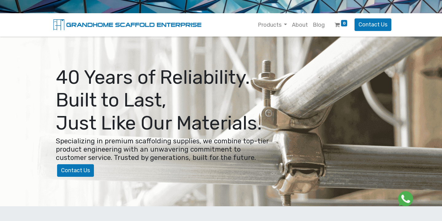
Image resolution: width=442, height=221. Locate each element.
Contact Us (373, 24)
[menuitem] (299, 25)
